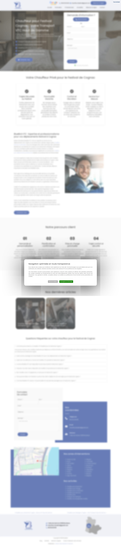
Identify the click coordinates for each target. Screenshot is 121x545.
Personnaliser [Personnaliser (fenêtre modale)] (53, 281)
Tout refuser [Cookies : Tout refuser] (116, 2)
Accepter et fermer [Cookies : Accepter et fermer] (66, 281)
